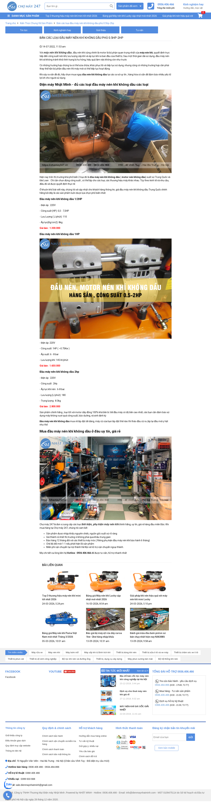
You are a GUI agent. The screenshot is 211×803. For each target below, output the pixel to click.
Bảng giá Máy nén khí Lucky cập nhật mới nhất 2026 (130, 16)
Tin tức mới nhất (117, 670)
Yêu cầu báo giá (87, 751)
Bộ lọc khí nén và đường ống (76, 659)
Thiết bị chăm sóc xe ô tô (186, 652)
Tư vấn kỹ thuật (86, 741)
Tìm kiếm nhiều (15, 652)
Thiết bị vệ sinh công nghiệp (42, 659)
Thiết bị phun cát (16, 659)
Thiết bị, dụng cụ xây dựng (109, 659)
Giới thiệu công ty (14, 735)
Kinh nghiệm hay (62, 30)
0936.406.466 (162, 695)
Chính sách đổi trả (88, 756)
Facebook (10, 677)
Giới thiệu (101, 30)
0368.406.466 (162, 705)
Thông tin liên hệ (14, 751)
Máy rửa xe (37, 652)
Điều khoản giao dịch (16, 740)
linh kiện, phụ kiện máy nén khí (100, 524)
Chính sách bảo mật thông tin (56, 754)
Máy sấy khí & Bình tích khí (97, 652)
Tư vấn (139, 30)
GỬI (190, 737)
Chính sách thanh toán (53, 749)
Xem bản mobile (166, 748)
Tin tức (23, 30)
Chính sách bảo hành (52, 736)
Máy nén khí (54, 652)
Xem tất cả (142, 671)
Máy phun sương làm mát (140, 659)
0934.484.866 (162, 685)
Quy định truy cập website (18, 745)
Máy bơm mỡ (72, 652)
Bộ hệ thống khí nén (168, 659)
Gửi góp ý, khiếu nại (88, 746)
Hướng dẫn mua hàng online (93, 736)
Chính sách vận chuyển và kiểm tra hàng (59, 743)
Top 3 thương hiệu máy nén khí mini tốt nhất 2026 (71, 16)
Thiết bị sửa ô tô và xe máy (155, 652)
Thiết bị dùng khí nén (126, 652)
